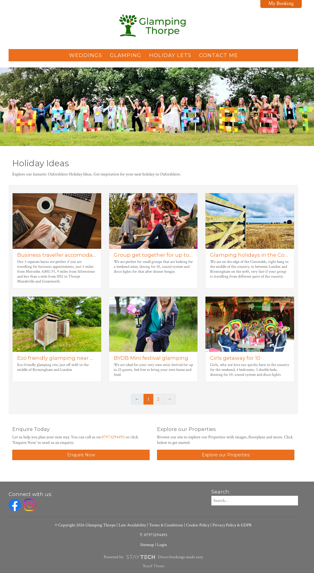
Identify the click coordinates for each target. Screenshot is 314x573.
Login (162, 545)
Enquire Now (81, 455)
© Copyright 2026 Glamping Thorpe (85, 525)
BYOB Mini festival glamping (151, 358)
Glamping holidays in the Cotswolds (257, 255)
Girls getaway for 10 (235, 358)
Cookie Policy (197, 525)
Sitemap (147, 545)
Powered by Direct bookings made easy (153, 557)
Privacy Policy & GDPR (232, 525)
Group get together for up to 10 (155, 255)
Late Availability (132, 525)
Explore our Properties (226, 455)
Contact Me (218, 55)
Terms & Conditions (166, 525)
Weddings (85, 55)
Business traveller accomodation (60, 255)
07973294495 (113, 437)
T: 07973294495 (153, 535)
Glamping (125, 55)
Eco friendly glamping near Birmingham (70, 358)
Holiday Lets (170, 55)
